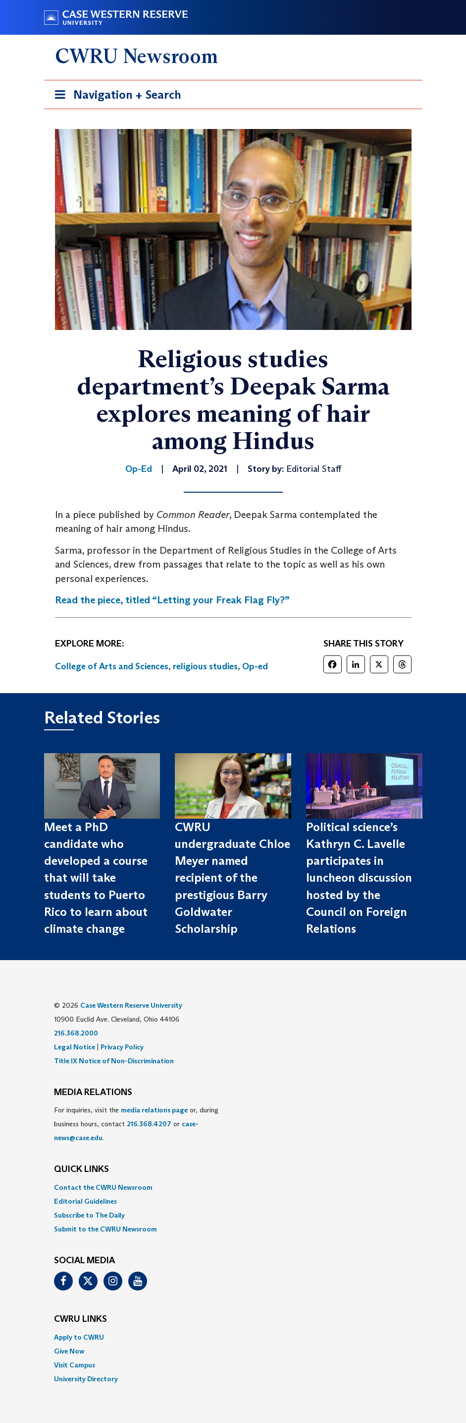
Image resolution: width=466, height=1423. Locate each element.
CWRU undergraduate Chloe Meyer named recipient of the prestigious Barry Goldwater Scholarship (232, 878)
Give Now (69, 1351)
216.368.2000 (76, 1033)
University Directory (86, 1378)
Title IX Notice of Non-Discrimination (114, 1060)
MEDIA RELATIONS (93, 1093)
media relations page (154, 1109)
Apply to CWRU (79, 1337)
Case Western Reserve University (131, 1005)
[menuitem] (233, 1187)
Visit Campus (74, 1364)
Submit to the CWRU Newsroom (105, 1229)
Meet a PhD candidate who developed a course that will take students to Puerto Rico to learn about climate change (96, 878)
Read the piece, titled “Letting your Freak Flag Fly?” (172, 600)
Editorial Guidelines (85, 1201)
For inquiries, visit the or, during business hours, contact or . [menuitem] (136, 1123)
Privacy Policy (122, 1046)
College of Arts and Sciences (111, 666)
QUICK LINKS (81, 1169)
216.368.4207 (149, 1123)
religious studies (205, 666)
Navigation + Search (115, 96)
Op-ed (255, 666)
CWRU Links (80, 1319)
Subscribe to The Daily (89, 1215)
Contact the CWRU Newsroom (103, 1187)
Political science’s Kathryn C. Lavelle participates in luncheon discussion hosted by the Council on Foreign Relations (359, 878)
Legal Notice (74, 1046)
